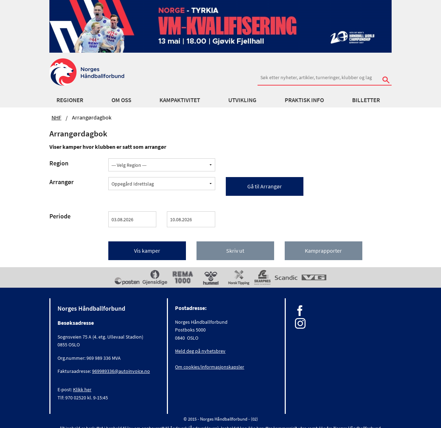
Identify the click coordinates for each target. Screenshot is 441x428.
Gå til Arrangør (264, 186)
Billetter (366, 100)
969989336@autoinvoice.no (121, 371)
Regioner (69, 100)
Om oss (121, 100)
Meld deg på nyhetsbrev (200, 351)
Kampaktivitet (179, 100)
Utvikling (242, 100)
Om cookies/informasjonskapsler (209, 367)
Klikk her (82, 389)
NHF (56, 117)
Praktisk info (304, 100)
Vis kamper (147, 250)
